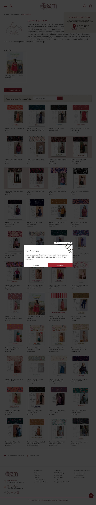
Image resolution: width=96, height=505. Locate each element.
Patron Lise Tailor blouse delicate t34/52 (57, 223)
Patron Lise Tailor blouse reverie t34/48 (57, 411)
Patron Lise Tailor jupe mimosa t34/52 (12, 348)
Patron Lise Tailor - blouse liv (35, 160)
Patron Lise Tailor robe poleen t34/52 (12, 411)
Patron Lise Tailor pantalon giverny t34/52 (80, 254)
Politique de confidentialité (61, 481)
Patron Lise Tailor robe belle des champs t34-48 (36, 443)
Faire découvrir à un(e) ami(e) (15, 455)
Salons (36, 472)
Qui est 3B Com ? (39, 479)
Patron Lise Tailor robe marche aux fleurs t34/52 (57, 317)
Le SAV (56, 479)
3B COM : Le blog (59, 472)
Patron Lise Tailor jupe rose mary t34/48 (80, 129)
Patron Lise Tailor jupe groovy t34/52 (12, 286)
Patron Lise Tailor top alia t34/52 (57, 192)
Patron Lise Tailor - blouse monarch (57, 160)
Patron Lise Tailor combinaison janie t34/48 (13, 317)
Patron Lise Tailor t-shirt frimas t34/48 (13, 254)
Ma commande (58, 477)
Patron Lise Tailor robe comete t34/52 (34, 223)
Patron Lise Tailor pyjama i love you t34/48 (79, 286)
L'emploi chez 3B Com (40, 481)
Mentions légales (78, 475)
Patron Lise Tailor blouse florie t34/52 (79, 223)
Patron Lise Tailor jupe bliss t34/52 (80, 192)
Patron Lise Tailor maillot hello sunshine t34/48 (35, 286)
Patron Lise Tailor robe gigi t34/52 (58, 254)
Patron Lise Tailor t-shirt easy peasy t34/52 (57, 443)
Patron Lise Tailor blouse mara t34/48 (79, 443)
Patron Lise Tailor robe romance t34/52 (78, 411)
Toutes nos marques (79, 472)
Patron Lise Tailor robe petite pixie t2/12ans (56, 380)
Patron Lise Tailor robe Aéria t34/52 (14, 129)
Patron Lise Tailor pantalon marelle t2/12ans (14, 380)
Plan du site (57, 470)
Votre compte (58, 475)
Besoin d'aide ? (38, 470)
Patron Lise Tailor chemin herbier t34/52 (57, 286)
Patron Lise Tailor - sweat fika (13, 160)
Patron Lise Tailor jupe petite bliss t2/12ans (34, 348)
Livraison (36, 477)
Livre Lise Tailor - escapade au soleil (14, 76)
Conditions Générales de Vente (82, 470)
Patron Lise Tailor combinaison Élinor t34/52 (35, 129)
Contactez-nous (34, 455)
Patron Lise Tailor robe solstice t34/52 (12, 443)
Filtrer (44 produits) (13, 90)
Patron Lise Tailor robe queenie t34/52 (34, 411)
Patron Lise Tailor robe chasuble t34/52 (78, 160)
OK (60, 98)
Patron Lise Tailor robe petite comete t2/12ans (56, 348)
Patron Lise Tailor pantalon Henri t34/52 (14, 192)
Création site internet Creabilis (59, 500)
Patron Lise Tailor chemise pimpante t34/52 (79, 380)
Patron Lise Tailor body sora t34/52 (36, 192)
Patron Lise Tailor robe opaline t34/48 (56, 129)
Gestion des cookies (79, 477)
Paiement (37, 475)
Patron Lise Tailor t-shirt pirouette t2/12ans (35, 380)
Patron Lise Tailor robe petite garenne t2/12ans (79, 348)
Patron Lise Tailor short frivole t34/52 (34, 254)
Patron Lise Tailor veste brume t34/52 (12, 223)
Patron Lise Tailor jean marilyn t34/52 (78, 317)
